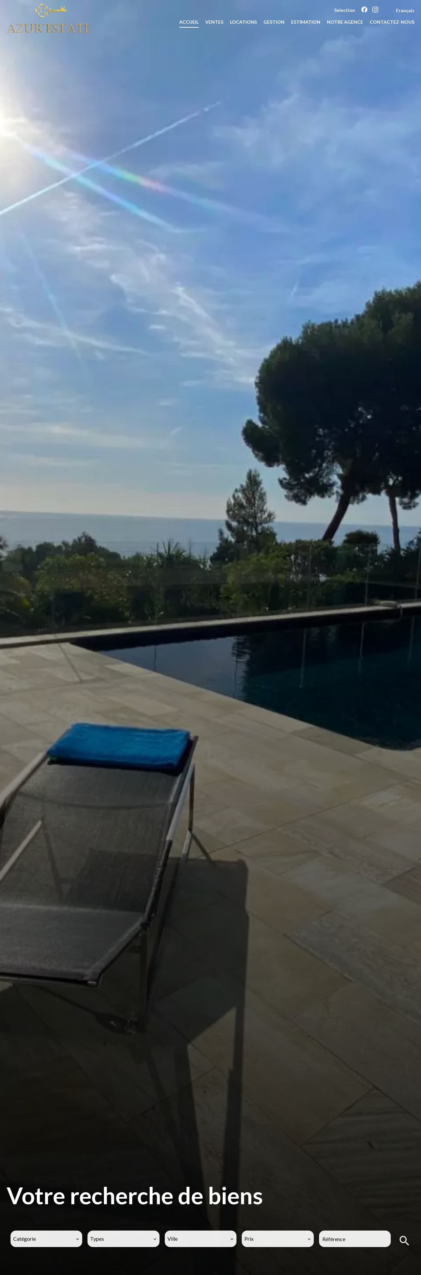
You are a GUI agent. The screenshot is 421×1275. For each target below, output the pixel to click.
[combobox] (46, 1239)
